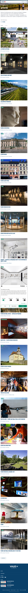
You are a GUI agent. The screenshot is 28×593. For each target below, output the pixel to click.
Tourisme (3, 5)
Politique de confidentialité (6, 590)
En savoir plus (9, 582)
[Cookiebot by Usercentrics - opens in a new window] (21, 286)
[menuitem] (24, 1)
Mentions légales (13, 590)
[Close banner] (26, 286)
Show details (23, 303)
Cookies (18, 590)
